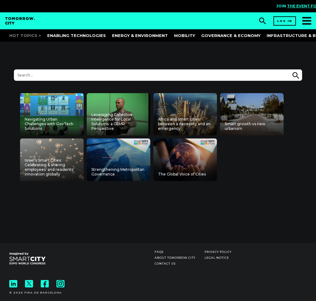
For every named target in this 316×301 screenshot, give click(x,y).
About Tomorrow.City (175, 257)
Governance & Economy (230, 35)
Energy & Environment (140, 35)
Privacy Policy (218, 252)
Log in (284, 21)
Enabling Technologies (76, 35)
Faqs (159, 252)
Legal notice (217, 257)
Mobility (184, 35)
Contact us (165, 263)
